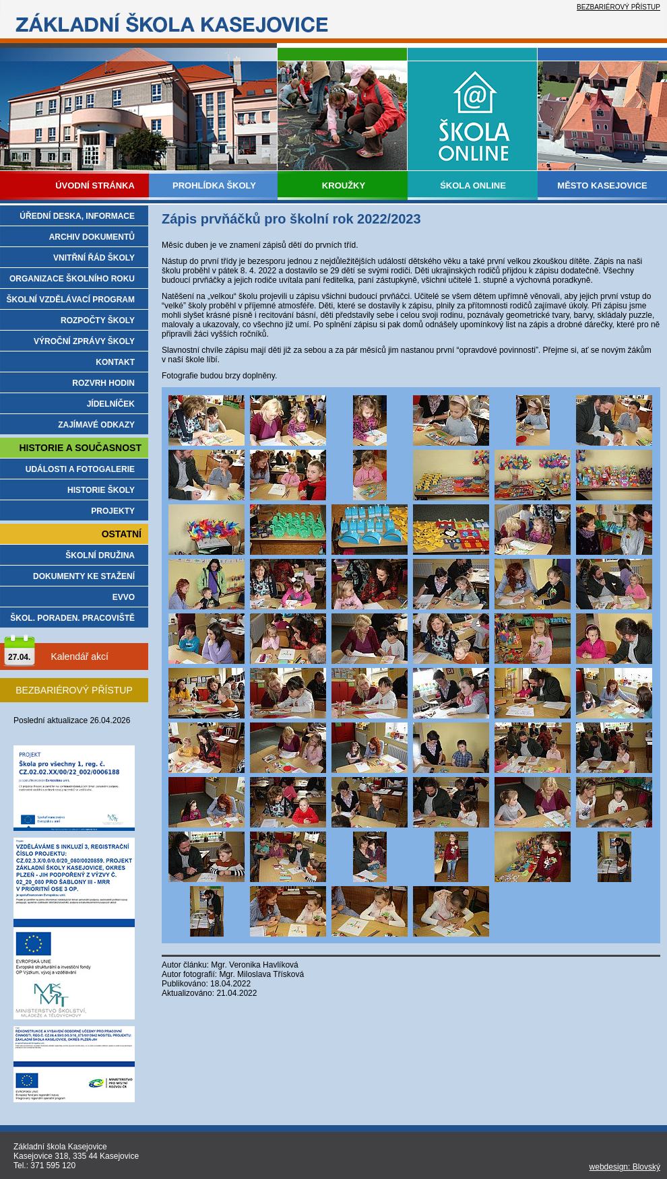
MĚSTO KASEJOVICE (602, 185)
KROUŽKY (343, 185)
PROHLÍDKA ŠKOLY (214, 185)
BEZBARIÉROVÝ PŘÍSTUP (618, 7)
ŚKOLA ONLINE (473, 185)
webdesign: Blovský (625, 1167)
